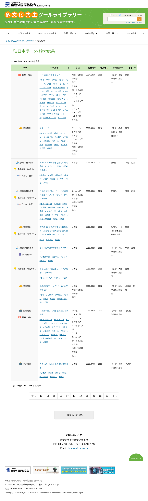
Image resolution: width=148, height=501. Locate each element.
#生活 (51, 95)
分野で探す (69, 33)
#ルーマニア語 (49, 117)
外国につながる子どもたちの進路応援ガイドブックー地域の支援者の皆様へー (54, 166)
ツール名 (54, 68)
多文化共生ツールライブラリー (20, 41)
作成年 (103, 68)
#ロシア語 (62, 117)
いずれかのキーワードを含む (131, 15)
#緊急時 (48, 144)
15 (54, 396)
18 (74, 396)
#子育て (43, 261)
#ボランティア (46, 278)
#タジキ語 (61, 99)
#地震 (45, 299)
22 (100, 396)
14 (48, 396)
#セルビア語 (61, 95)
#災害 (57, 240)
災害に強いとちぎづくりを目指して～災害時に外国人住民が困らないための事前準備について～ (54, 231)
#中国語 (51, 207)
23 (107, 396)
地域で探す (90, 33)
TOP (7, 33)
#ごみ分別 (44, 377)
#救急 (56, 144)
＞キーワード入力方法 (134, 22)
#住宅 (64, 373)
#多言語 (51, 99)
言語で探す (111, 33)
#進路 (45, 179)
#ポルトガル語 (53, 114)
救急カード (44, 128)
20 (87, 396)
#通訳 (64, 278)
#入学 (50, 175)
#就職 (52, 179)
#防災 (56, 133)
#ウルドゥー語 (59, 84)
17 (67, 396)
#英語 (54, 80)
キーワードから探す (47, 33)
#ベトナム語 (56, 110)
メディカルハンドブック (50, 75)
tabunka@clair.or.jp (78, 448)
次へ (114, 396)
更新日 (91, 68)
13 (41, 396)
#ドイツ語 (56, 327)
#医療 (61, 80)
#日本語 (50, 102)
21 (94, 396)
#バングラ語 (48, 106)
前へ (34, 396)
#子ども (60, 179)
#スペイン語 (56, 91)
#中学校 (60, 207)
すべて (113, 15)
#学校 (45, 183)
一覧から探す (24, 33)
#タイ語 (43, 99)
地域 (130, 68)
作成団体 (117, 68)
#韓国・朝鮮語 (59, 87)
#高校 (63, 215)
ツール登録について (135, 33)
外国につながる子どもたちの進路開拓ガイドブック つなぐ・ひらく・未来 (54, 195)
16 (61, 396)
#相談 (50, 373)
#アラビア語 (45, 80)
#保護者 (43, 175)
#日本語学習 (45, 257)
